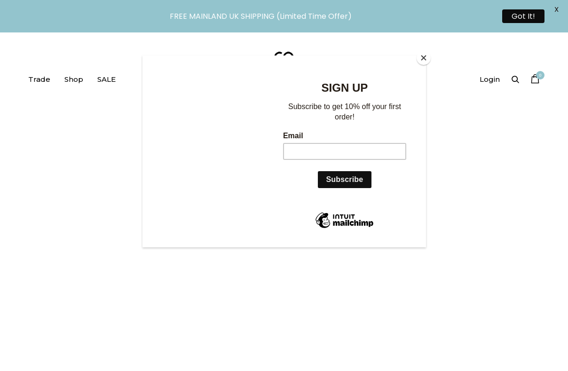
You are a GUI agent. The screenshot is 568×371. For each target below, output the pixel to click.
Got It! (523, 16)
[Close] (424, 58)
